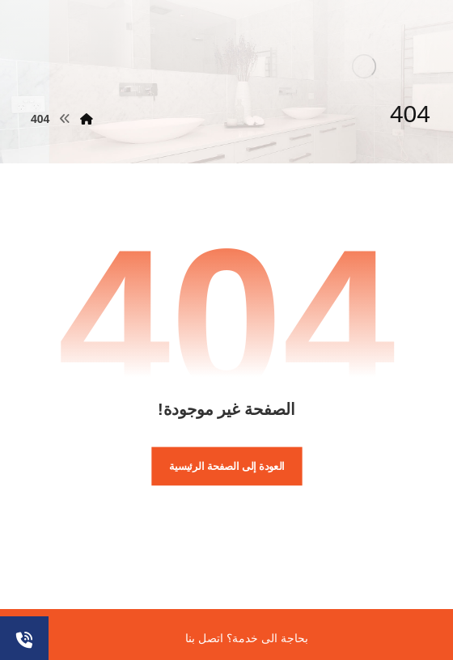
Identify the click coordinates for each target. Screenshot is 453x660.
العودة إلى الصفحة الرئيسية (227, 466)
